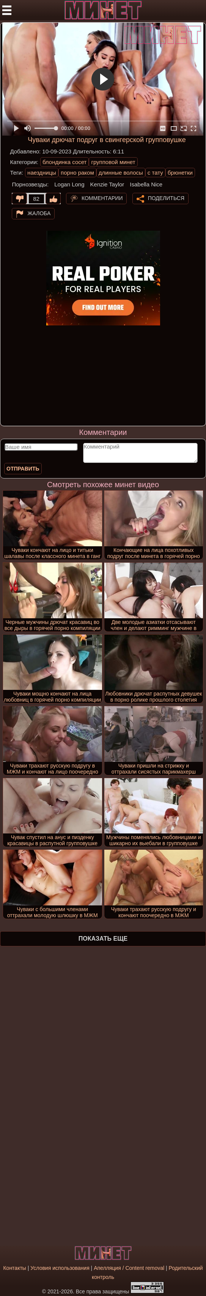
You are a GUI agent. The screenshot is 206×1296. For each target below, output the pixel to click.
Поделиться (166, 198)
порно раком (77, 172)
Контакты (14, 1268)
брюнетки (180, 172)
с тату (155, 172)
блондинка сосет (64, 162)
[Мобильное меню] (7, 10)
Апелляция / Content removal (129, 1268)
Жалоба (38, 213)
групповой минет (113, 162)
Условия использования (59, 1268)
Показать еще (103, 938)
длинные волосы (121, 172)
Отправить (22, 469)
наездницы (41, 172)
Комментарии (102, 198)
